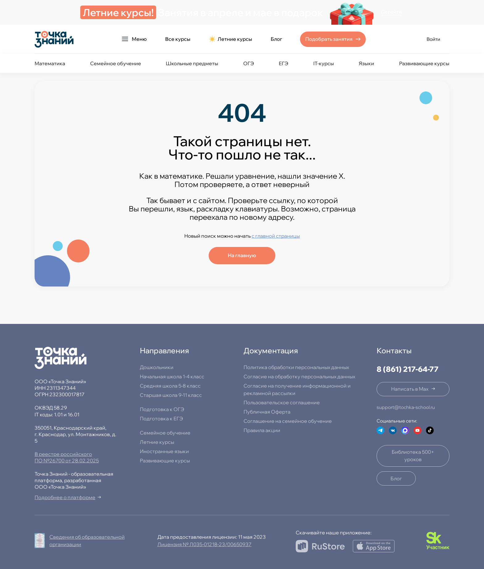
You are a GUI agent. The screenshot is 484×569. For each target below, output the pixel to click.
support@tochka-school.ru (406, 407)
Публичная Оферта (267, 412)
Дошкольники (156, 367)
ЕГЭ (283, 63)
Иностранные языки (164, 451)
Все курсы (177, 39)
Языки (366, 63)
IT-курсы (323, 63)
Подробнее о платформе (65, 497)
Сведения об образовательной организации (87, 540)
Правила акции (262, 430)
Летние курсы (230, 39)
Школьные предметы (192, 63)
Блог (276, 39)
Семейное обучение (115, 63)
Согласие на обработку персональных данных (299, 376)
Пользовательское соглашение (282, 402)
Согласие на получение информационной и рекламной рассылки (297, 389)
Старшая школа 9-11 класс (171, 395)
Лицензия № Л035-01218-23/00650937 (204, 544)
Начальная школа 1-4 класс (172, 376)
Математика (50, 63)
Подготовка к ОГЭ (162, 409)
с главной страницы (276, 236)
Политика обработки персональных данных (296, 367)
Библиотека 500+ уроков (413, 455)
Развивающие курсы (424, 63)
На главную (242, 255)
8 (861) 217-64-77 (408, 369)
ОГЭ (248, 63)
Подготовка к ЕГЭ (161, 418)
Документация (271, 350)
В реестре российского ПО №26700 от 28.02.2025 (67, 457)
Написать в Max (409, 389)
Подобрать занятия (329, 39)
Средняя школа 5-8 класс (170, 386)
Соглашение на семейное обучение (288, 421)
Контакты (394, 350)
